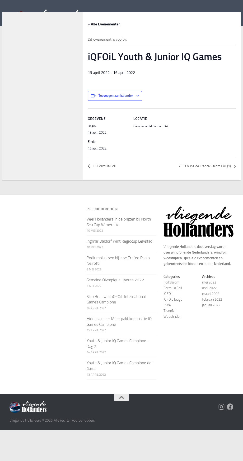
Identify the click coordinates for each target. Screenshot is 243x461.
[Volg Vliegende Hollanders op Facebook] (230, 437)
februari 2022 (212, 330)
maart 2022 (210, 324)
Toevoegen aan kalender (115, 127)
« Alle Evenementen (104, 55)
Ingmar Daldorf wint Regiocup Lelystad (119, 272)
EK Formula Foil (105, 197)
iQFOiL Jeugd (173, 330)
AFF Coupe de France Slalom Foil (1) (202, 197)
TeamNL (170, 342)
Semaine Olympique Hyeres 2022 (115, 310)
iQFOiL (168, 324)
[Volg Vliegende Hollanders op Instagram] (221, 437)
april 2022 (209, 319)
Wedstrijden (173, 347)
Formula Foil (173, 319)
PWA (167, 336)
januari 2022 (211, 336)
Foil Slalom (171, 313)
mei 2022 (209, 313)
